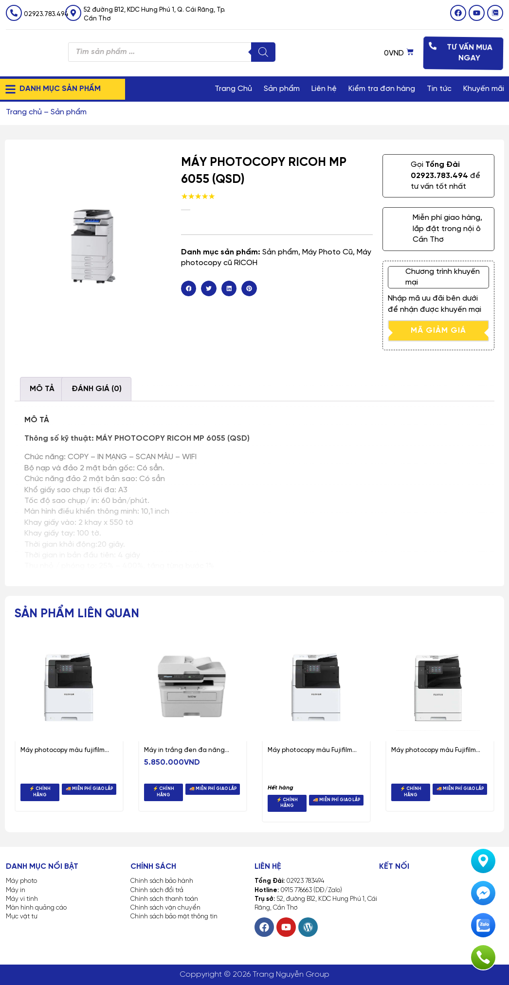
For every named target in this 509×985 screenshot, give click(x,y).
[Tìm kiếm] (263, 52)
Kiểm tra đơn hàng (381, 89)
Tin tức (439, 89)
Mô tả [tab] (42, 389)
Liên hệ (324, 89)
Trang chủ (24, 112)
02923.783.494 (46, 14)
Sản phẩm (282, 89)
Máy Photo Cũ (327, 252)
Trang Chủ (233, 89)
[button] (189, 288)
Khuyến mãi (483, 89)
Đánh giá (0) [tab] (97, 389)
